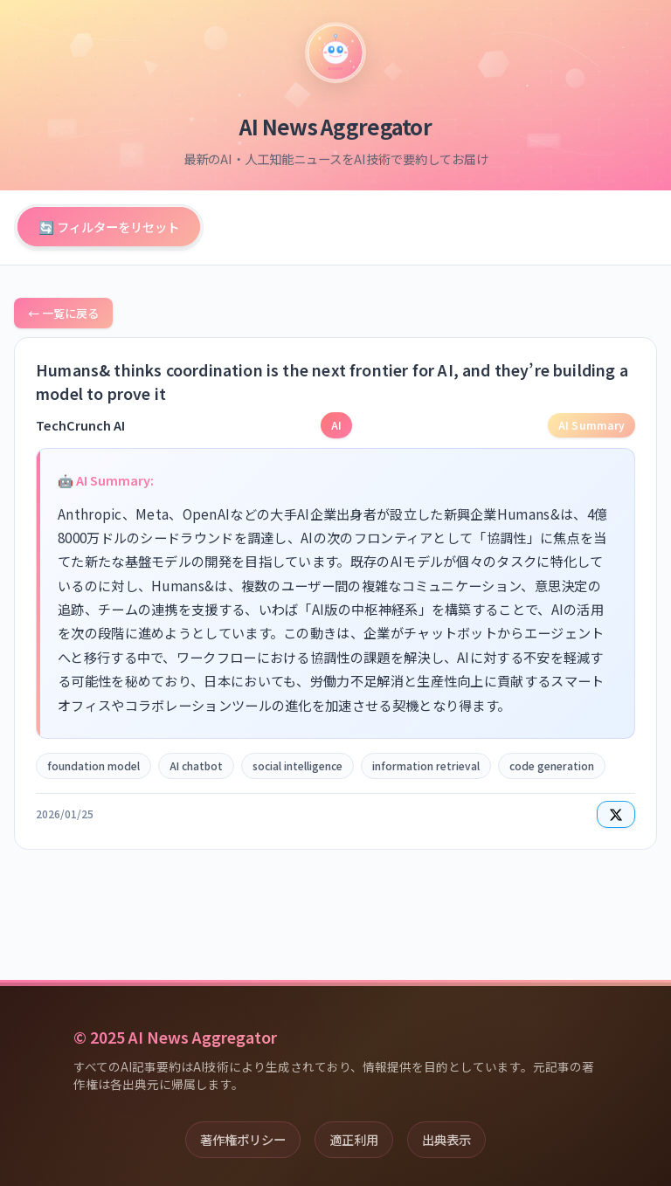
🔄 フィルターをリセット (108, 226)
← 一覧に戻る (63, 313)
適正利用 (353, 1139)
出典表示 (446, 1139)
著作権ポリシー (243, 1139)
